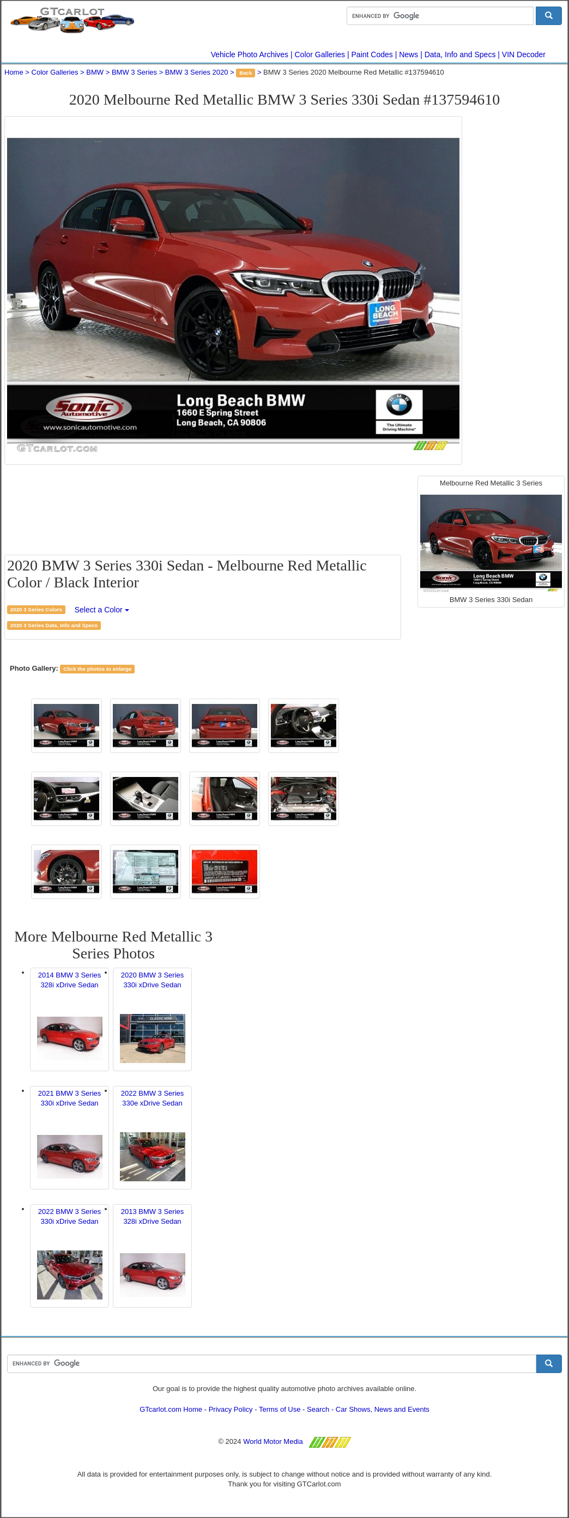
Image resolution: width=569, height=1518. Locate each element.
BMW (95, 72)
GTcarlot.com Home (171, 1409)
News (408, 54)
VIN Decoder (524, 54)
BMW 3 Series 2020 (196, 72)
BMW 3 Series (134, 72)
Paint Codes (372, 54)
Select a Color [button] (102, 609)
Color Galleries (320, 54)
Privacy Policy (231, 1409)
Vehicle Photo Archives (249, 54)
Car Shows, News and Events (382, 1409)
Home (13, 72)
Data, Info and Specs (460, 54)
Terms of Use (280, 1409)
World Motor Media (273, 1441)
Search (318, 1409)
